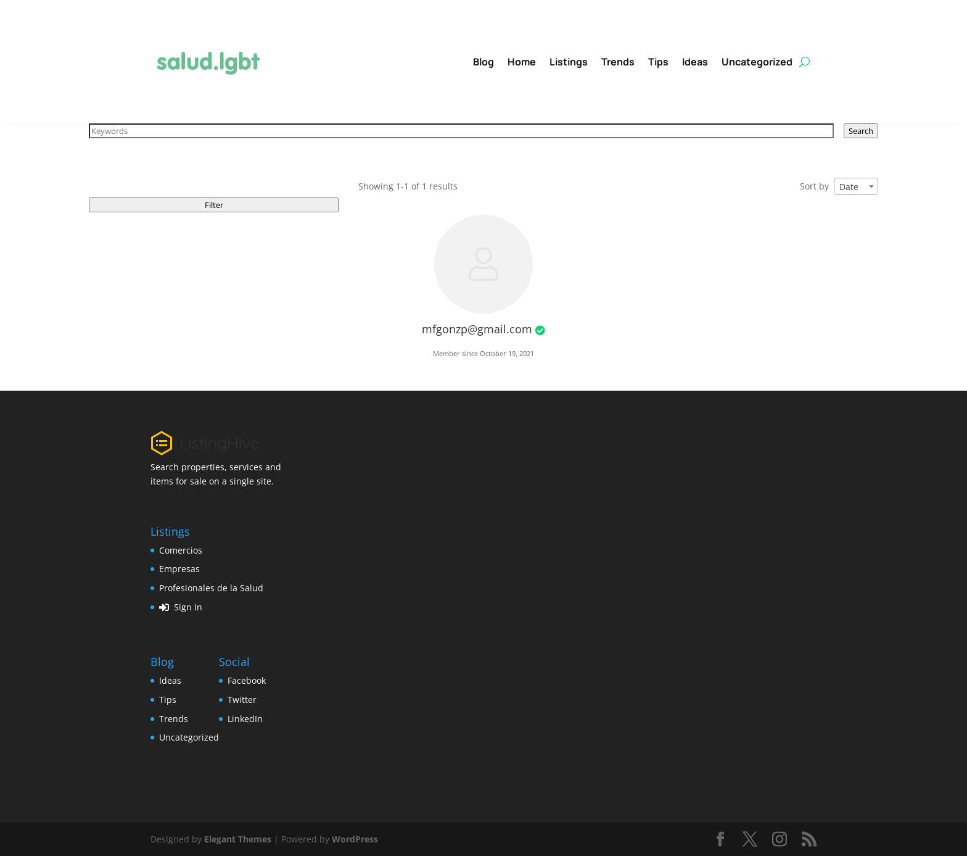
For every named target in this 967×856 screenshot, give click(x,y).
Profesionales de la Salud (211, 588)
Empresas (179, 569)
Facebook (247, 680)
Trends (618, 62)
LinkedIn (245, 719)
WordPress (355, 839)
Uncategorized (757, 62)
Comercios (180, 550)
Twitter (242, 699)
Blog (483, 62)
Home (522, 62)
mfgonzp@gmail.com (477, 329)
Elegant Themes (237, 839)
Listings (568, 62)
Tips (658, 62)
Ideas (695, 62)
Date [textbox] (848, 187)
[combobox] (856, 186)
